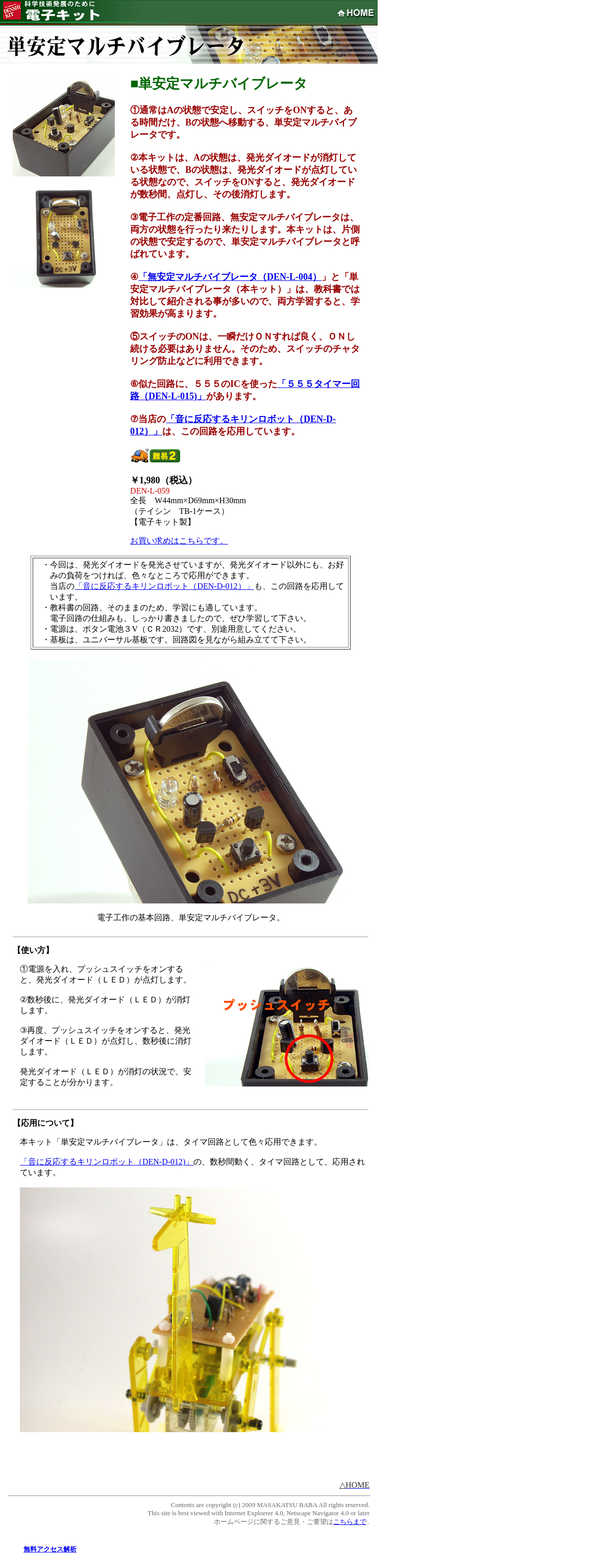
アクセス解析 (57, 1549)
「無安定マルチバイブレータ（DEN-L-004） (230, 277)
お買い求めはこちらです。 (179, 540)
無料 (30, 1549)
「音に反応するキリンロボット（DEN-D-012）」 (164, 586)
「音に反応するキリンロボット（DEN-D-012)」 (106, 1161)
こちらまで (349, 1521)
